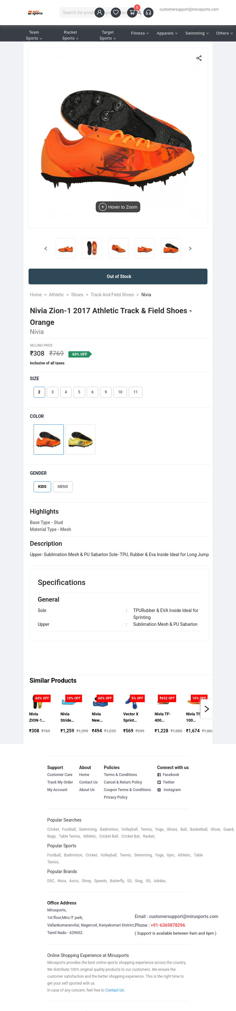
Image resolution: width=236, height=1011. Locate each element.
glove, (216, 829)
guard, (228, 829)
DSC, (51, 881)
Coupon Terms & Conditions (127, 790)
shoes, (172, 829)
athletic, (90, 836)
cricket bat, (131, 836)
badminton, (109, 829)
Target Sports (107, 35)
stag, (139, 881)
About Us (86, 790)
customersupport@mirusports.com (189, 9)
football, (69, 829)
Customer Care (59, 775)
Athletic (56, 294)
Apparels (167, 33)
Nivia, (62, 881)
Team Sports (34, 35)
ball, (183, 829)
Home (36, 294)
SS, (129, 881)
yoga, (159, 829)
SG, (148, 881)
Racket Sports (70, 35)
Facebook (168, 775)
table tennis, (70, 836)
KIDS (42, 486)
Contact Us (88, 782)
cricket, (53, 829)
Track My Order (60, 782)
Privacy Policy (115, 797)
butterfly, (117, 881)
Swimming (197, 33)
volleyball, (129, 829)
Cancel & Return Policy (123, 782)
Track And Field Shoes (112, 294)
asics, (74, 881)
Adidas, (160, 881)
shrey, (87, 881)
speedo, (101, 881)
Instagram (169, 789)
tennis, (147, 829)
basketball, (199, 829)
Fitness (140, 33)
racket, (149, 836)
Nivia (146, 294)
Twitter (166, 782)
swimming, (88, 829)
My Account (57, 790)
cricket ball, (109, 836)
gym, (171, 855)
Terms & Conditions (120, 775)
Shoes (77, 294)
